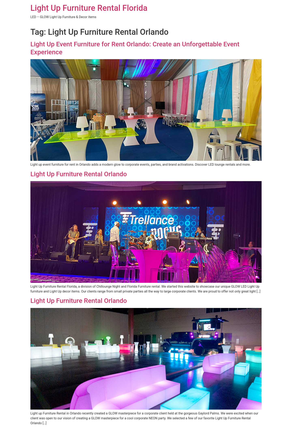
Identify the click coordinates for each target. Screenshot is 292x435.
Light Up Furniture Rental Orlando (78, 174)
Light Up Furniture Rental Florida (88, 8)
